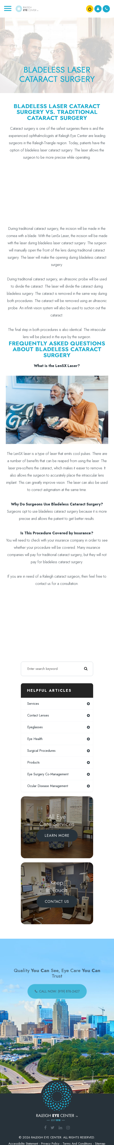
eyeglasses (35, 727)
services (33, 703)
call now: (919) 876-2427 (59, 990)
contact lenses (38, 715)
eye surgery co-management (47, 774)
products (33, 762)
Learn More (57, 835)
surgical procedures (41, 750)
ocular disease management (47, 786)
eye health (35, 739)
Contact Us (57, 901)
